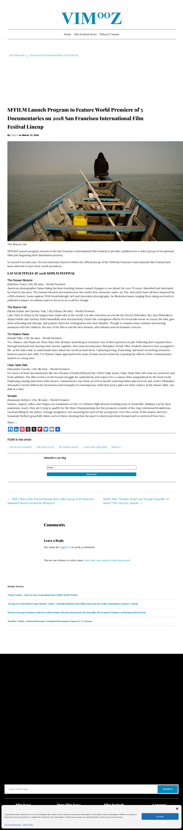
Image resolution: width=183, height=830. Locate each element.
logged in (65, 547)
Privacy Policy (28, 824)
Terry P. (14, 135)
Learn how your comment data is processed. (107, 560)
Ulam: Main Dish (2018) (95, 447)
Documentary (17, 55)
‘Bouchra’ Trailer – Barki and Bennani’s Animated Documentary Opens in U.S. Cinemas (49, 621)
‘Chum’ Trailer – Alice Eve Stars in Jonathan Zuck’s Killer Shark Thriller (42, 595)
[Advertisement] (92, 82)
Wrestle (116, 447)
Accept (160, 816)
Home (67, 34)
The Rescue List (45, 447)
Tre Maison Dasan (68, 447)
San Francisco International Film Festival (54, 55)
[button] (177, 808)
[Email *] (91, 467)
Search (168, 789)
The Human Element (20, 447)
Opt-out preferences (12, 824)
